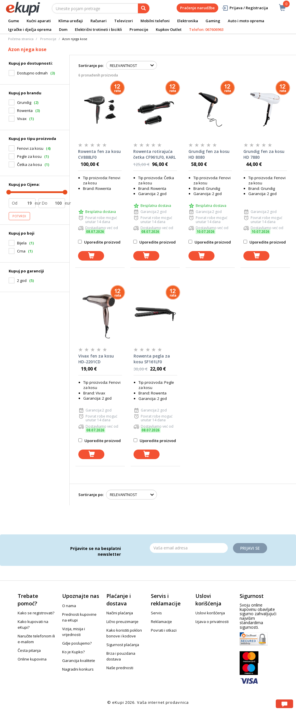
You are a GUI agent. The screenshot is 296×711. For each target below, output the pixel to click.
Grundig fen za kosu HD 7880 (263, 154)
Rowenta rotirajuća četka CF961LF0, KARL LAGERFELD (154, 154)
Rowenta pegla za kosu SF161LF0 (152, 358)
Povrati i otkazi (164, 630)
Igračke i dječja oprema (29, 29)
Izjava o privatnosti (212, 621)
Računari (98, 20)
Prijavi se (250, 548)
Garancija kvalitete (78, 660)
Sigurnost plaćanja (122, 644)
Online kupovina (32, 659)
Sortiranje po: (90, 65)
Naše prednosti (119, 667)
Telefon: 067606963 (206, 29)
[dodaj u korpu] (91, 256)
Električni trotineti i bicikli (98, 29)
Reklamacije (161, 621)
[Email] (189, 548)
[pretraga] (143, 8)
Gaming (213, 20)
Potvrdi (19, 216)
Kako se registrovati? (36, 612)
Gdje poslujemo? (77, 643)
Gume (13, 20)
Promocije (139, 29)
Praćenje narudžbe (197, 7)
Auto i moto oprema (246, 20)
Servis (156, 612)
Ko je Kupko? (73, 651)
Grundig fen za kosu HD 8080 (209, 154)
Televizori (123, 20)
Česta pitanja (29, 650)
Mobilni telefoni (155, 20)
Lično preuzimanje (122, 621)
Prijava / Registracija (244, 8)
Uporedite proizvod (99, 242)
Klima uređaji (70, 20)
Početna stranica (21, 39)
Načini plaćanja (119, 612)
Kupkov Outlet (169, 29)
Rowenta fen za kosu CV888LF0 (99, 154)
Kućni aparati (39, 20)
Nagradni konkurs (78, 669)
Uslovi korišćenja (210, 612)
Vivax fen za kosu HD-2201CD (96, 358)
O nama (69, 605)
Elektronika (187, 20)
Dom (63, 29)
